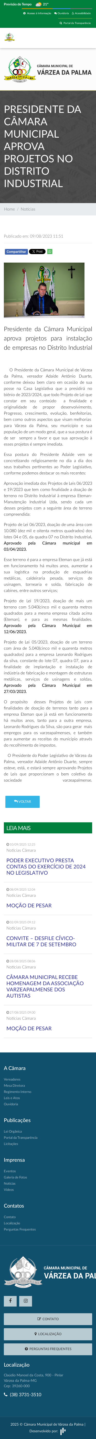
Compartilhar (16, 252)
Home (9, 209)
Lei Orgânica (13, 1131)
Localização (12, 1223)
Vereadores (12, 1079)
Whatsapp (70, 252)
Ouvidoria (61, 13)
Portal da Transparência (75, 23)
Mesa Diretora (14, 1085)
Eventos (10, 1171)
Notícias (28, 209)
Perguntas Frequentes (20, 1229)
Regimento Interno (17, 1092)
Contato (10, 1217)
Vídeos (9, 1190)
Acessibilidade (81, 13)
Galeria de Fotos (15, 1177)
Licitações (11, 1144)
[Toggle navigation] (81, 38)
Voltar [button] (22, 802)
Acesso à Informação (37, 13)
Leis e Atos (12, 1098)
